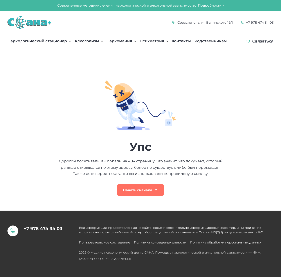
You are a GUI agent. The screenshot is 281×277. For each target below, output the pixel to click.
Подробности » (211, 5)
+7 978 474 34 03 (260, 23)
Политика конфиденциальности (160, 242)
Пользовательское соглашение (104, 242)
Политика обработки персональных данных (225, 242)
